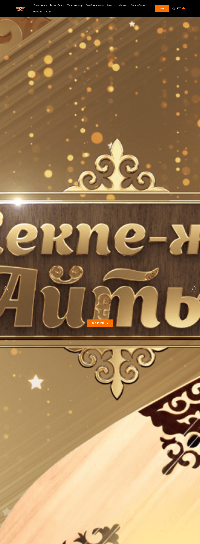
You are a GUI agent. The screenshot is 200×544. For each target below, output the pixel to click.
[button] (7, 289)
